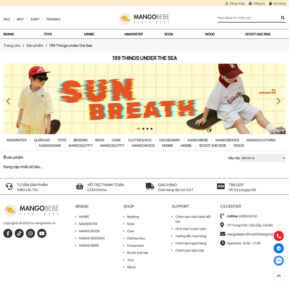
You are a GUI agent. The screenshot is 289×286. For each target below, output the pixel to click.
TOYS (48, 34)
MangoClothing (261, 140)
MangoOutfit (81, 145)
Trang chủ (12, 45)
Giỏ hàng (277, 3)
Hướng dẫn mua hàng (190, 236)
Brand (8, 34)
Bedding (81, 140)
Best (20, 19)
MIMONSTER (133, 34)
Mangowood (143, 145)
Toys (62, 140)
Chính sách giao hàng (190, 243)
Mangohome (50, 145)
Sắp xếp (234, 158)
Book (169, 34)
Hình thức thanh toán (190, 229)
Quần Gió (42, 140)
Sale (6, 19)
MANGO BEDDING (92, 238)
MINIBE (89, 34)
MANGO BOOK (89, 231)
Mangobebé (198, 140)
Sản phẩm (34, 45)
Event (35, 19)
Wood (210, 34)
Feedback (53, 19)
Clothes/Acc (140, 140)
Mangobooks (227, 140)
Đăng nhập (235, 3)
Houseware (169, 140)
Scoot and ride (257, 34)
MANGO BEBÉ (89, 245)
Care (116, 140)
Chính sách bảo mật (189, 250)
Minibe (167, 145)
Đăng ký (257, 3)
